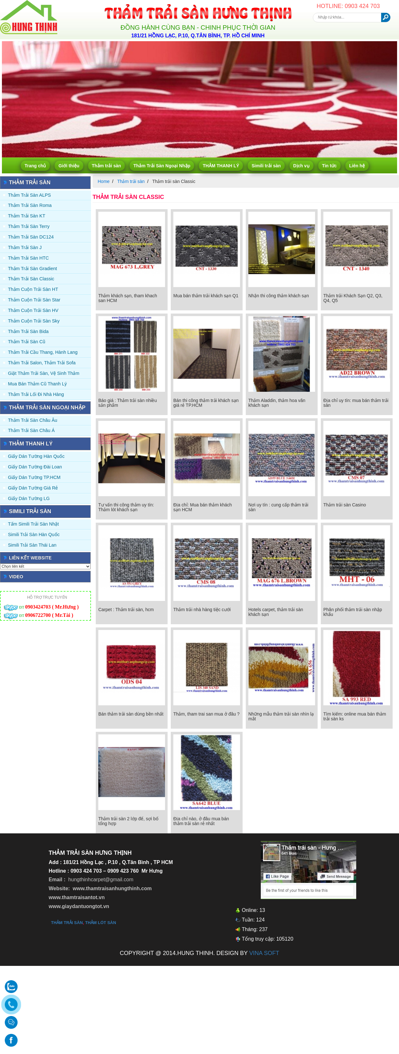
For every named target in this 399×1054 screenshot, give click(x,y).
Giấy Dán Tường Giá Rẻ (33, 487)
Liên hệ (357, 165)
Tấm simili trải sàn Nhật (33, 524)
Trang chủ (35, 165)
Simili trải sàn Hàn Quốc (34, 534)
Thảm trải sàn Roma (30, 205)
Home (103, 181)
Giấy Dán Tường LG (29, 498)
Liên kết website (30, 557)
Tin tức (329, 165)
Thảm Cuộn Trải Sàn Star (34, 299)
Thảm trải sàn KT (26, 215)
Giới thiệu (68, 165)
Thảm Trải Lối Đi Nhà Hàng (36, 394)
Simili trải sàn (266, 165)
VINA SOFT (264, 953)
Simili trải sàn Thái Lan (32, 545)
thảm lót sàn (100, 922)
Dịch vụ (301, 165)
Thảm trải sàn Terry (28, 226)
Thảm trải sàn (106, 165)
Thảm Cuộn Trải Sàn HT (33, 289)
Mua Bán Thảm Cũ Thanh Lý (37, 383)
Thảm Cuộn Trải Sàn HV (33, 310)
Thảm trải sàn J (25, 247)
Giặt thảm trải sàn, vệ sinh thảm (43, 373)
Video (16, 576)
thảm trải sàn (67, 922)
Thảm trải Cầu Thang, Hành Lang (43, 352)
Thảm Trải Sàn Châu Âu (32, 420)
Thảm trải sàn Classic (31, 278)
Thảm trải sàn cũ (26, 341)
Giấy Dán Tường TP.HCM (34, 477)
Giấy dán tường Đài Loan (35, 466)
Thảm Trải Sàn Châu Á (31, 430)
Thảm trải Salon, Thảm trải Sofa (42, 362)
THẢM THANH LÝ (221, 165)
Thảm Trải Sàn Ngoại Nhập (161, 165)
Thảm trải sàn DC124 (31, 236)
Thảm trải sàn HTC (28, 258)
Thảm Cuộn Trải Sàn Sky (34, 320)
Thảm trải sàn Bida (28, 331)
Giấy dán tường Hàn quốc (36, 456)
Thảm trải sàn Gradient (32, 268)
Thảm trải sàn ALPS (29, 195)
